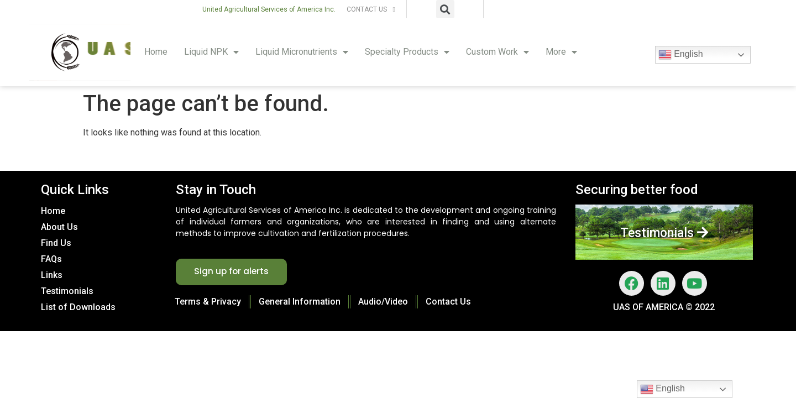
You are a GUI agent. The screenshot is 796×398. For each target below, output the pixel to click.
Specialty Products (407, 52)
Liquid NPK (211, 52)
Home (155, 51)
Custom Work (497, 52)
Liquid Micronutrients (301, 52)
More (561, 52)
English (680, 54)
